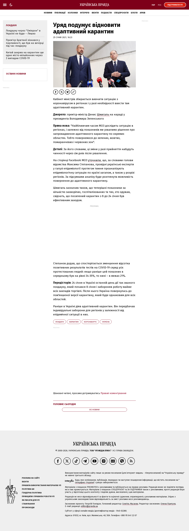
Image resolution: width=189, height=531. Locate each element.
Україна (105, 322)
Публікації (59, 13)
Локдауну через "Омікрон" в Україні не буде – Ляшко (23, 32)
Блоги (134, 13)
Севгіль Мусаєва (130, 504)
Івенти (95, 13)
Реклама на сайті (31, 478)
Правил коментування (113, 393)
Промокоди (28, 507)
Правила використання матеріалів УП (41, 485)
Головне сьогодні (64, 404)
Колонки (73, 13)
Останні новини (16, 73)
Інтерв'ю (84, 13)
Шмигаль (103, 114)
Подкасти (106, 13)
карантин (74, 322)
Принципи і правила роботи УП (38, 496)
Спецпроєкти (121, 13)
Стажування (28, 504)
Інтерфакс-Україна (84, 482)
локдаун (59, 322)
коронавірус (90, 322)
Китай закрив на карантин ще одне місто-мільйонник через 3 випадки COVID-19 (25, 55)
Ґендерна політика (32, 493)
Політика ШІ (28, 489)
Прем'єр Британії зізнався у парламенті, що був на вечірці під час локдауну (25, 43)
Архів (142, 13)
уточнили (94, 160)
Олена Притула (168, 504)
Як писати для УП (31, 500)
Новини (48, 13)
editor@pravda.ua (89, 506)
